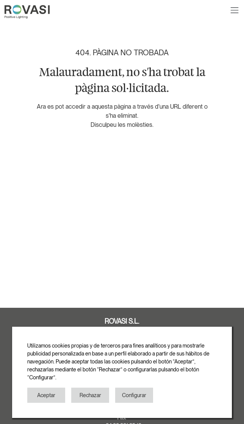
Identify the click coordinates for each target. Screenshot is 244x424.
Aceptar (46, 395)
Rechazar (90, 395)
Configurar (134, 395)
